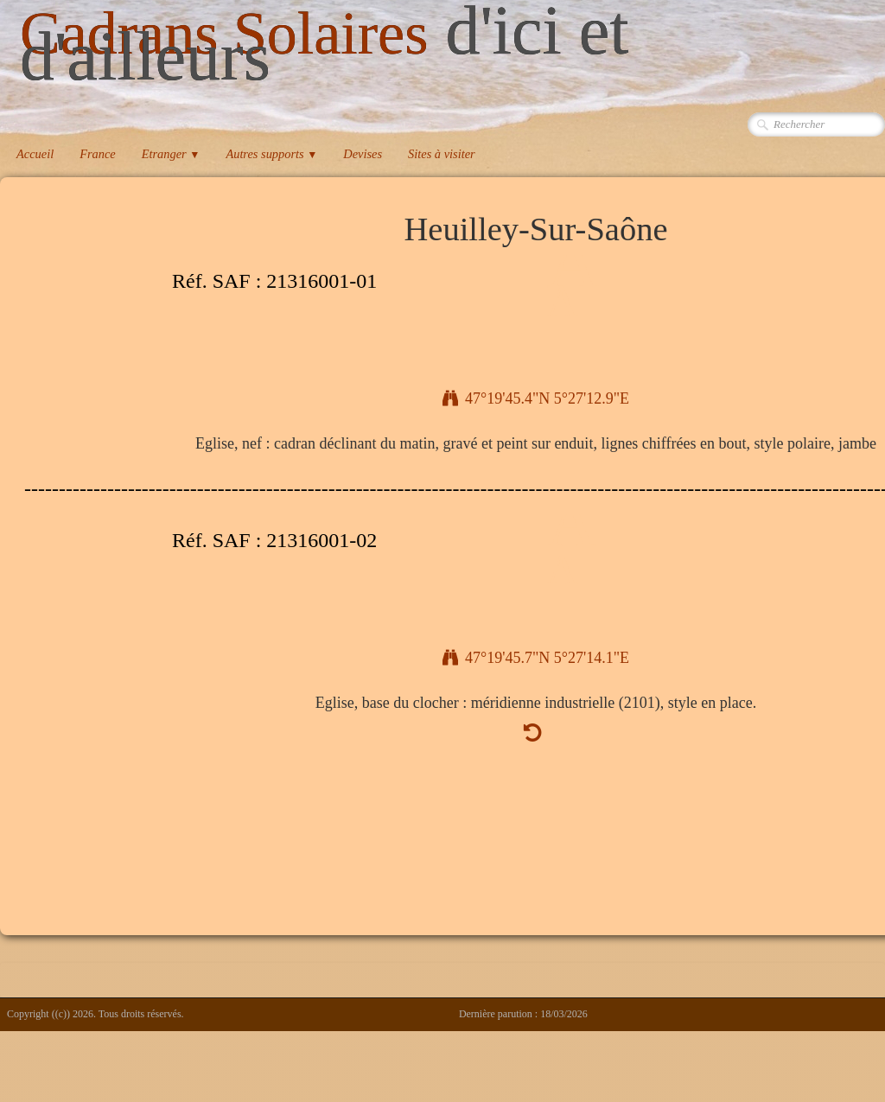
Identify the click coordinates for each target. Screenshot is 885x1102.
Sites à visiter (441, 154)
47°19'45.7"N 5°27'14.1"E (535, 657)
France (98, 154)
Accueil (35, 154)
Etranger (171, 154)
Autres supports (271, 154)
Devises (362, 154)
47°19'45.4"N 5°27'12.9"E (535, 398)
